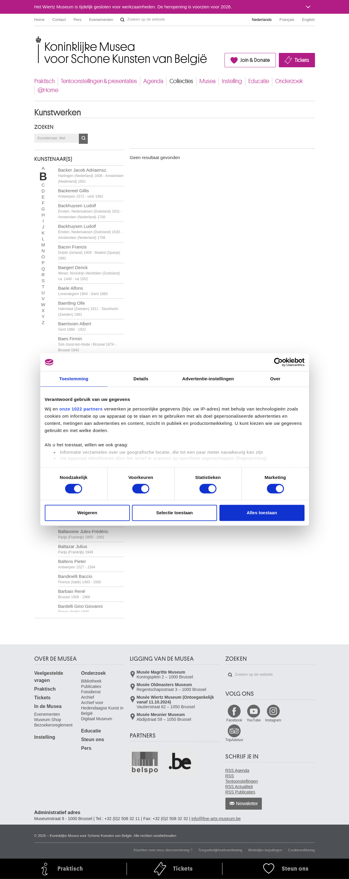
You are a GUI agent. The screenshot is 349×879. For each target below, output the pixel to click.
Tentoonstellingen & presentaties (99, 81)
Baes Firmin (87, 344)
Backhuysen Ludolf (90, 211)
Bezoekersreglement (53, 725)
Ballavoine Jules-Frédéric (83, 534)
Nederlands (262, 19)
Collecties (181, 81)
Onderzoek (289, 81)
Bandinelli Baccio (79, 579)
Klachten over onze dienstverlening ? (163, 850)
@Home (48, 90)
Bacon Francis (89, 252)
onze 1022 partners (81, 408)
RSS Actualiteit (239, 786)
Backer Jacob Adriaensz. (91, 175)
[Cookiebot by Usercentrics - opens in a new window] (278, 362)
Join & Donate (255, 60)
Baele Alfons (83, 291)
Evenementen (101, 19)
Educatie (258, 81)
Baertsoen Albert (74, 326)
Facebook (234, 720)
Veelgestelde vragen (48, 677)
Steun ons (92, 739)
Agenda (153, 81)
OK (83, 139)
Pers (77, 19)
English (308, 19)
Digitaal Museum (96, 718)
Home (39, 19)
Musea (207, 81)
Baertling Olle (88, 308)
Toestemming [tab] (73, 378)
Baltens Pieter (77, 564)
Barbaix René (74, 594)
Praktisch (44, 81)
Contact (59, 19)
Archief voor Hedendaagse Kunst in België (102, 708)
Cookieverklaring (301, 850)
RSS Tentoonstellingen (241, 778)
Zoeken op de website (122, 20)
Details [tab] (140, 378)
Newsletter (247, 803)
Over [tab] (275, 378)
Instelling (232, 81)
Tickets (302, 60)
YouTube (254, 720)
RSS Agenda (237, 770)
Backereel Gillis (80, 193)
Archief (87, 697)
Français (286, 19)
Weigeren (87, 512)
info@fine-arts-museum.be (216, 818)
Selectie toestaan (174, 512)
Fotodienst (91, 691)
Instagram (273, 720)
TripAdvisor (234, 740)
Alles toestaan (262, 512)
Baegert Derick (89, 273)
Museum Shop (47, 719)
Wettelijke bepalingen (265, 850)
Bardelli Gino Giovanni (80, 609)
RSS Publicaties (240, 792)
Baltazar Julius (75, 549)
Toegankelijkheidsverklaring (220, 850)
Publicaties (91, 686)
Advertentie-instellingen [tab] (208, 378)
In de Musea (48, 706)
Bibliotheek (91, 681)
